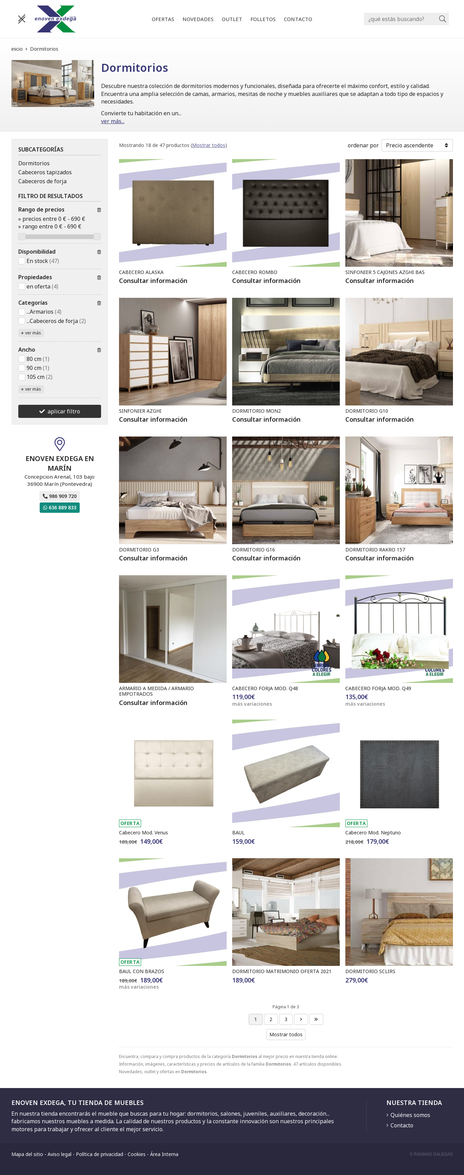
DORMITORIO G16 (253, 549)
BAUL (238, 832)
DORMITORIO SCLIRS (370, 971)
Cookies (137, 1154)
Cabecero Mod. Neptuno (373, 832)
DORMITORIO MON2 (256, 411)
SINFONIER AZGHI (140, 411)
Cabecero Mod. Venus (143, 832)
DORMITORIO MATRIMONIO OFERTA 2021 (282, 971)
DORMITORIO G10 (366, 411)
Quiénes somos (410, 1115)
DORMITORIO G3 (139, 549)
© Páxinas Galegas (431, 1154)
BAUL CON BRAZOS (141, 971)
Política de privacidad (99, 1154)
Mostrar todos (208, 145)
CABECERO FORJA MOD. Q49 (378, 688)
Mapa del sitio (27, 1154)
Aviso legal (59, 1154)
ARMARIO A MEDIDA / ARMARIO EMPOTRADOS (156, 691)
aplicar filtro (64, 411)
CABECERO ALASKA (141, 272)
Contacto (402, 1125)
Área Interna (164, 1154)
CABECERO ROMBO (254, 272)
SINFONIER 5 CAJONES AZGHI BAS (385, 272)
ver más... (113, 121)
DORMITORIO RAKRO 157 (375, 549)
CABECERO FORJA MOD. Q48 (265, 688)
